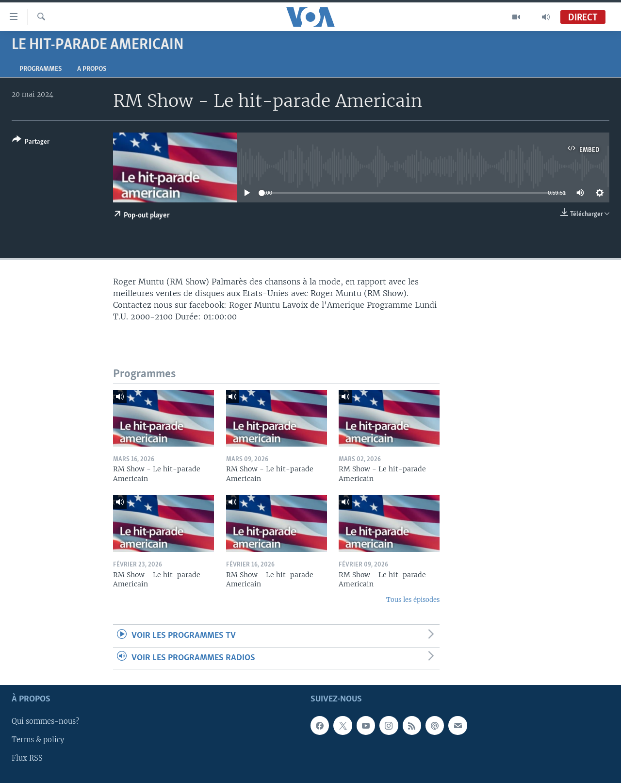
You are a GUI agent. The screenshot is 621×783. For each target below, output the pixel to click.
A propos (91, 69)
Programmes (40, 69)
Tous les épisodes (413, 600)
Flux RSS (27, 758)
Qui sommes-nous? (45, 721)
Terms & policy (38, 739)
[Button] (30, 142)
